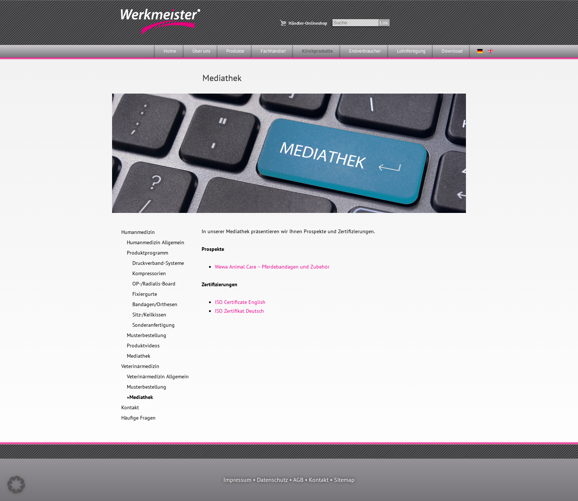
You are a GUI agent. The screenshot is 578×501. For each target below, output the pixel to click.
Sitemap (344, 479)
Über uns (201, 51)
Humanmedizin (138, 232)
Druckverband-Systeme (158, 263)
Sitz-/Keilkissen (149, 314)
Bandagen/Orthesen (154, 304)
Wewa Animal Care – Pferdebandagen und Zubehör (272, 266)
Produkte (235, 51)
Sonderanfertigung (153, 325)
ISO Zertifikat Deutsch (239, 311)
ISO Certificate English (240, 302)
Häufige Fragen (138, 417)
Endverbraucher (365, 51)
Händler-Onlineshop (308, 23)
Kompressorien (149, 273)
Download (452, 51)
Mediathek (138, 356)
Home (170, 51)
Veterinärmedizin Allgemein (158, 376)
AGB (298, 479)
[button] (16, 485)
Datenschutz (272, 479)
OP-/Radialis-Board (153, 283)
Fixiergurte (144, 294)
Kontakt (130, 407)
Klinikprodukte (317, 51)
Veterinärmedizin (140, 366)
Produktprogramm (147, 252)
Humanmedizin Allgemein (155, 242)
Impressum (237, 479)
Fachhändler (273, 51)
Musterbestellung (146, 335)
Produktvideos (143, 345)
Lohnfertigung (411, 51)
